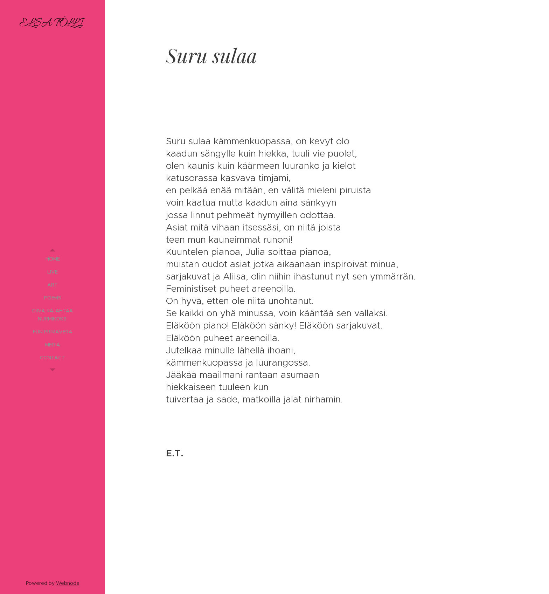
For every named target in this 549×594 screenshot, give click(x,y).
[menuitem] (52, 259)
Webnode (67, 583)
